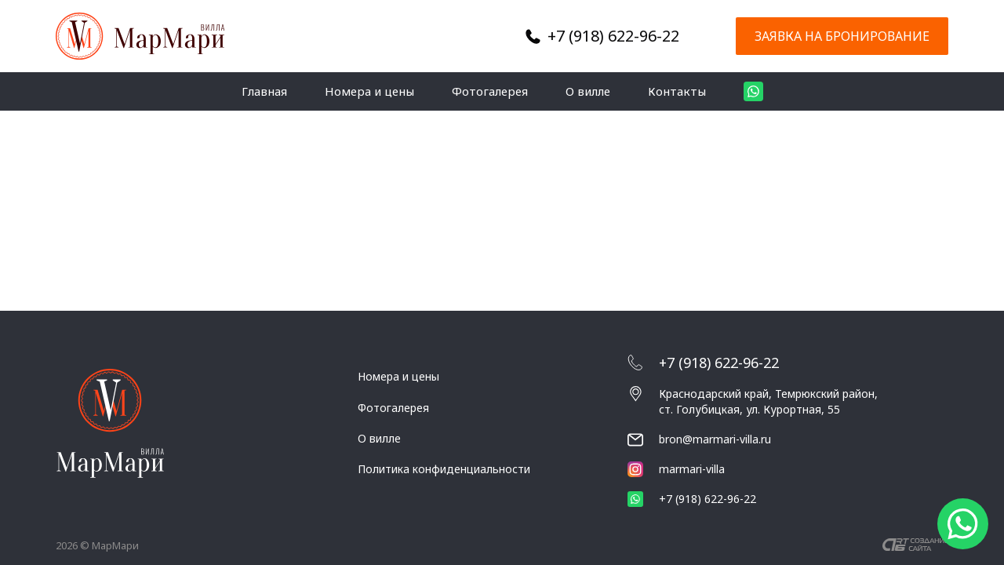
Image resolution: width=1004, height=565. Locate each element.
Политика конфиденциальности (444, 468)
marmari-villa (676, 469)
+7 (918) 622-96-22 (613, 35)
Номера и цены (369, 91)
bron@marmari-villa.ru (715, 439)
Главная (264, 91)
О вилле (588, 91)
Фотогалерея (490, 91)
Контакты (677, 91)
